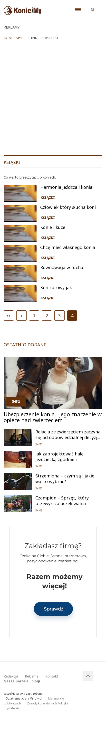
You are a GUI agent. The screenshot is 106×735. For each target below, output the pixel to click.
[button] (93, 7)
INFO (15, 401)
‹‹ (9, 315)
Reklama (32, 676)
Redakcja (11, 676)
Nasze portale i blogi (22, 681)
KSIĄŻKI (48, 197)
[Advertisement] (53, 99)
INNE (38, 510)
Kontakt (51, 676)
